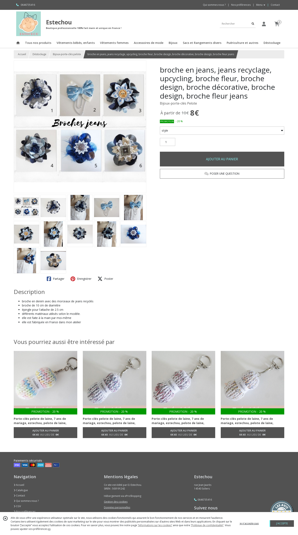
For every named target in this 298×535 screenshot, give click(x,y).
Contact (275, 5)
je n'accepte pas (249, 523)
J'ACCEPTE (282, 523)
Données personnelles (117, 507)
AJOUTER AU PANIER (222, 159)
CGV (17, 506)
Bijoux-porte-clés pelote (67, 54)
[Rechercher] (253, 24)
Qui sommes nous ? (26, 501)
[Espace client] (264, 24)
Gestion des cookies (115, 501)
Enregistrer (81, 278)
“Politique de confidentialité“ (207, 525)
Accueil (22, 54)
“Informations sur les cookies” (155, 525)
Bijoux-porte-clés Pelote (178, 103)
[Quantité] (167, 142)
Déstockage (39, 54)
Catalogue (21, 490)
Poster (105, 278)
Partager (55, 278)
